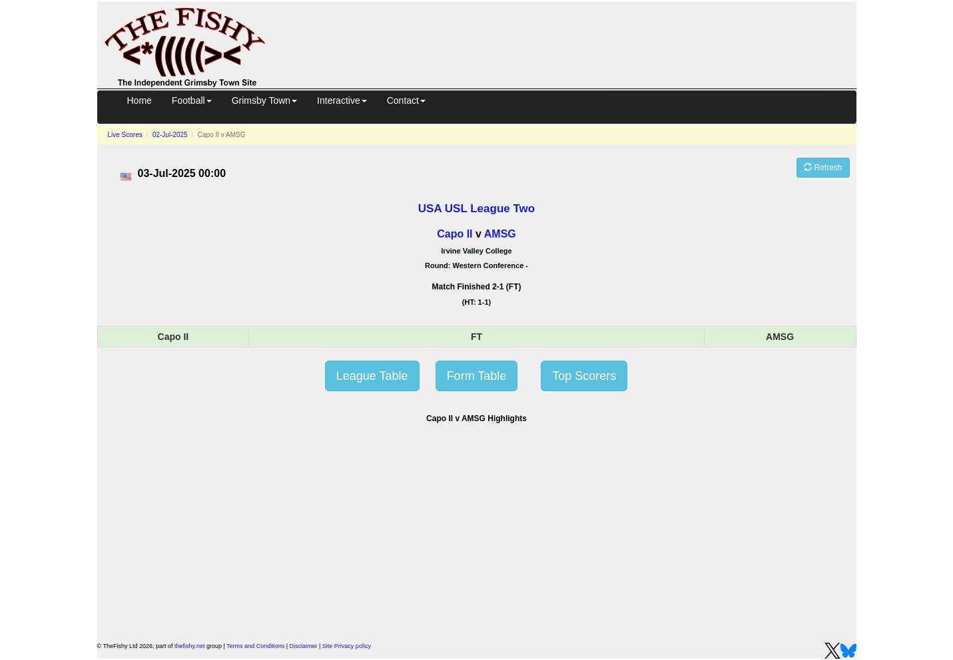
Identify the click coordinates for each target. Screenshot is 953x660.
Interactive (342, 100)
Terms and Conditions (255, 646)
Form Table (477, 376)
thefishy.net (189, 646)
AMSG (500, 234)
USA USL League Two (476, 208)
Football (192, 100)
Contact (406, 100)
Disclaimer (304, 646)
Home (139, 100)
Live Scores (125, 134)
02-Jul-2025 (170, 134)
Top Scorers (584, 376)
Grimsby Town (264, 100)
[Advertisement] (572, 43)
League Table (372, 376)
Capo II (454, 234)
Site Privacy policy (346, 646)
